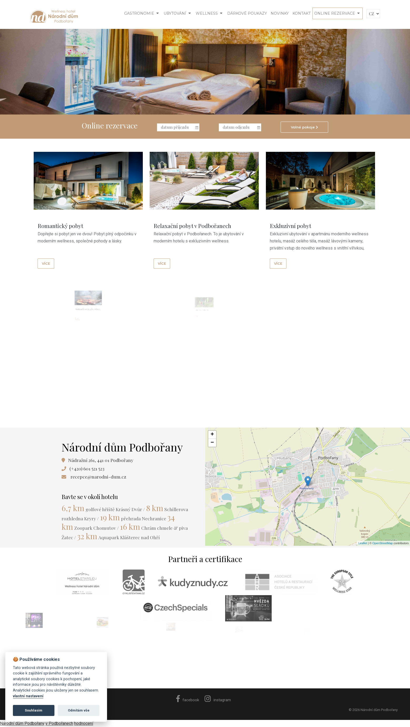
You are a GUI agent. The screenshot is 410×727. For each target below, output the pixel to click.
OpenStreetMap (382, 543)
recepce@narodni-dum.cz (98, 477)
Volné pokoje (304, 127)
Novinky (280, 13)
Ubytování (175, 13)
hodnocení (83, 723)
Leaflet (362, 543)
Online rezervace (334, 13)
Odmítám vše (78, 710)
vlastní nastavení (28, 696)
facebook (187, 700)
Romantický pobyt (60, 225)
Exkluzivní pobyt (291, 226)
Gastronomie (139, 13)
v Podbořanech (59, 723)
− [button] (212, 443)
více (46, 263)
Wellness (207, 13)
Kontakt (301, 13)
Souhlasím (33, 710)
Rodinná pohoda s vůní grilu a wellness (88, 316)
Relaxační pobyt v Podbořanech (192, 225)
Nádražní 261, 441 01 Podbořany (100, 460)
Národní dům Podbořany (22, 723)
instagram (218, 700)
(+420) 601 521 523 (86, 468)
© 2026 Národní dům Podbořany (373, 710)
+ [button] (212, 435)
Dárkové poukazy (247, 13)
